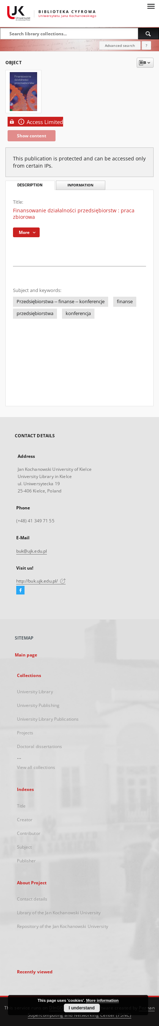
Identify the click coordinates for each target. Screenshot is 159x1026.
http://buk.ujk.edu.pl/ (41, 581)
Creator (25, 820)
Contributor (28, 833)
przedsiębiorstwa (35, 313)
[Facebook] (20, 590)
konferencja (78, 313)
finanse (125, 301)
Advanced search (120, 45)
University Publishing (38, 705)
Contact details (32, 899)
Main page (26, 655)
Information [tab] (80, 185)
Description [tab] (30, 185)
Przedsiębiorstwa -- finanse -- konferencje (61, 301)
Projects (25, 733)
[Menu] (150, 6)
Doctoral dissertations (39, 746)
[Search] (148, 33)
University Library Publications (48, 719)
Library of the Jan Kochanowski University (59, 913)
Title (21, 806)
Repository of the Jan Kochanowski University (62, 926)
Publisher (26, 861)
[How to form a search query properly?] (146, 45)
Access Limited (35, 122)
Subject (24, 847)
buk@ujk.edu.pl (31, 551)
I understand (82, 1007)
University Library (35, 692)
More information (102, 1000)
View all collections (36, 767)
